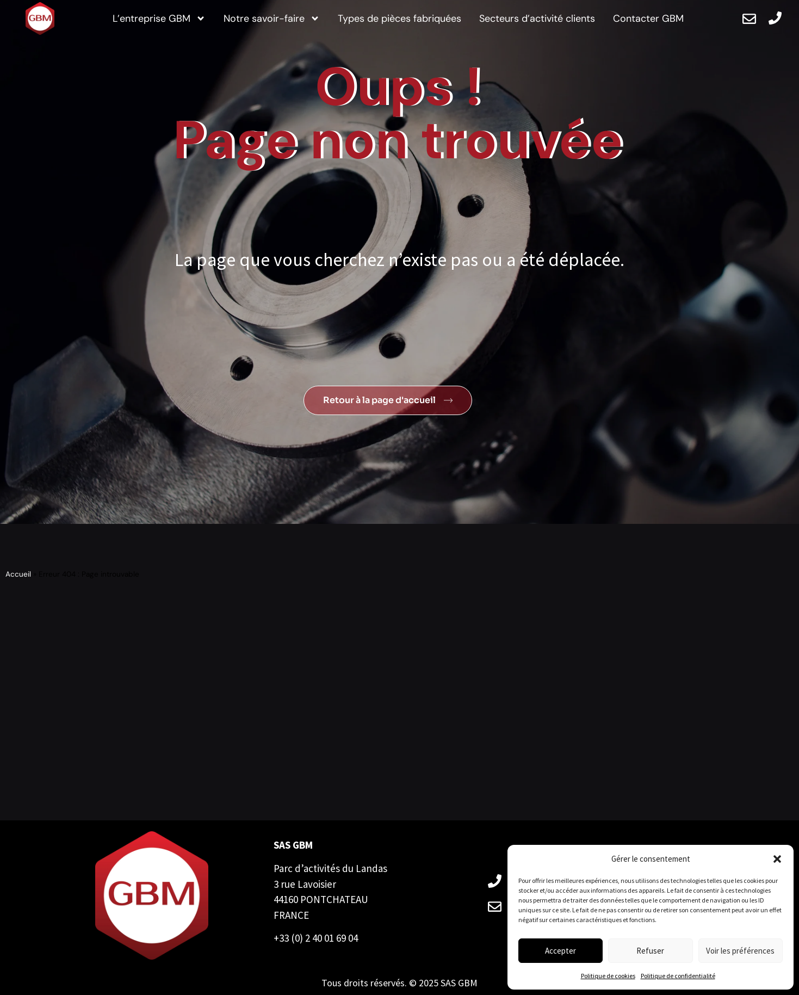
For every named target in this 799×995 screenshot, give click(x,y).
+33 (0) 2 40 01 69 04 (316, 937)
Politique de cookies (608, 976)
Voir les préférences (740, 950)
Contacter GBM (648, 18)
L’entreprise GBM (159, 19)
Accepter (560, 950)
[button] (777, 859)
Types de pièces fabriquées (399, 18)
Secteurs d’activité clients (537, 18)
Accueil (18, 574)
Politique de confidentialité (678, 976)
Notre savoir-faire (272, 19)
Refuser (650, 950)
